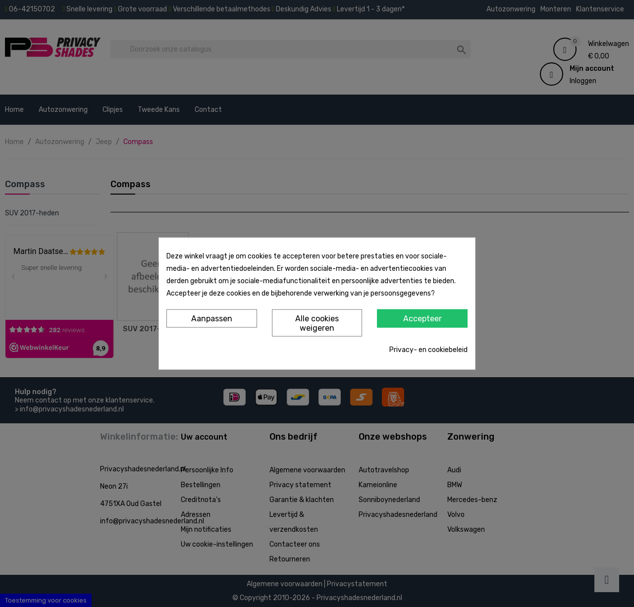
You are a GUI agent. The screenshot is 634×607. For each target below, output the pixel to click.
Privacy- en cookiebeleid (428, 350)
